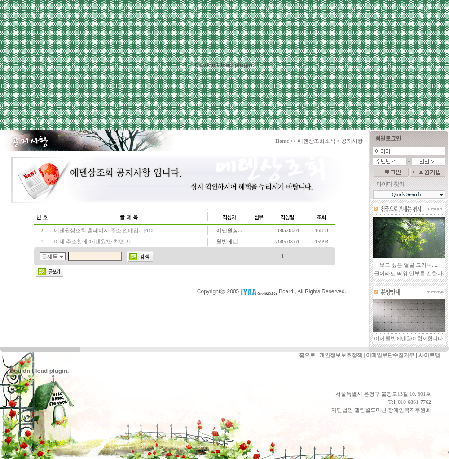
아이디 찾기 (390, 184)
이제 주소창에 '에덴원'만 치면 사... (94, 241)
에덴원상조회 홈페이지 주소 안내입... (98, 230)
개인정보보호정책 (340, 355)
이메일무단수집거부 (390, 355)
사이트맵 (429, 355)
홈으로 (307, 355)
